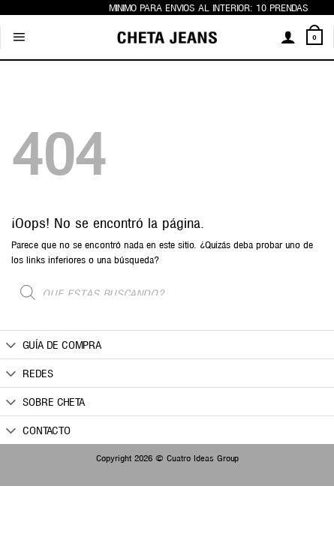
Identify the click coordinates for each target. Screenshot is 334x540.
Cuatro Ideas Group (203, 457)
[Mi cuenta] (288, 36)
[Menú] (19, 37)
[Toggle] (11, 346)
